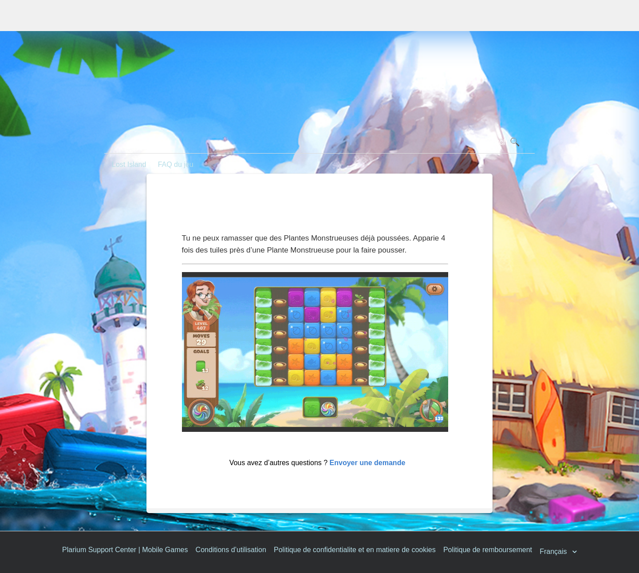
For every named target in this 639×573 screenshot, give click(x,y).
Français (554, 552)
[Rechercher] (319, 142)
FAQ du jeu (175, 164)
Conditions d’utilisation (231, 549)
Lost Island (129, 164)
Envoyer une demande (368, 462)
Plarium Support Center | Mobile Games (125, 549)
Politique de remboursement (487, 549)
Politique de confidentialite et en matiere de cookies (355, 549)
